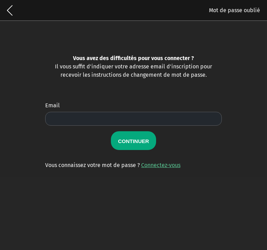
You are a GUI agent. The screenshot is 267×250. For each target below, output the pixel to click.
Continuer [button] (133, 140)
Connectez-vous (160, 165)
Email (52, 105)
